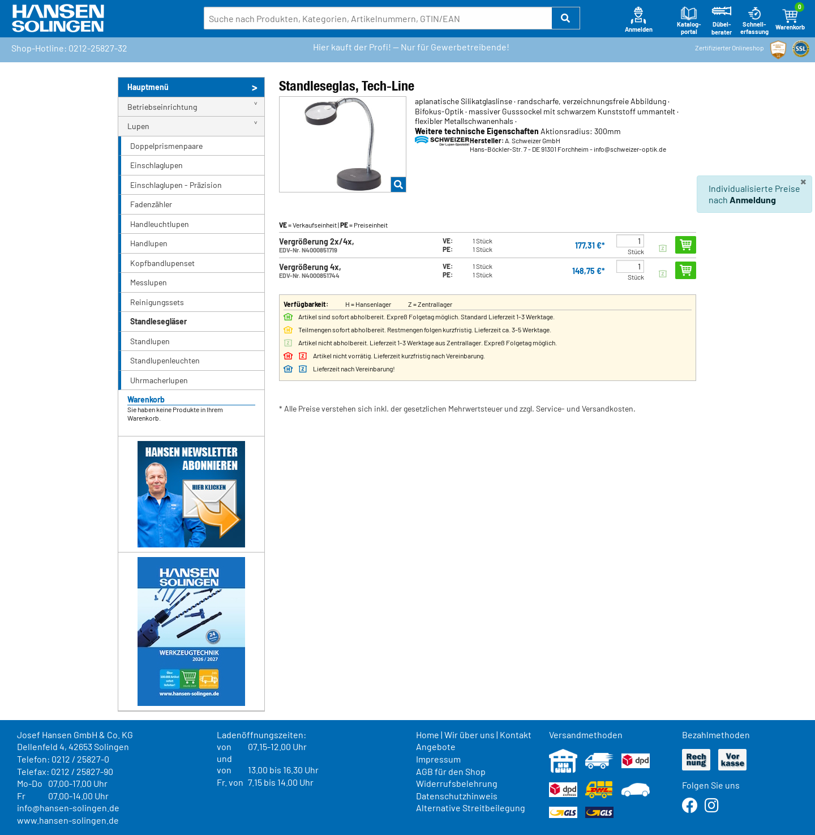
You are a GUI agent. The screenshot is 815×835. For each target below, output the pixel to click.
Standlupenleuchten (165, 360)
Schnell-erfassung (754, 21)
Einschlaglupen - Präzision (176, 185)
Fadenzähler (151, 204)
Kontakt (515, 734)
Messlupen (148, 282)
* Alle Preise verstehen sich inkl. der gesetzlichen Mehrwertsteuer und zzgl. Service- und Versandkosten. (457, 408)
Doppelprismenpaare (166, 146)
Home (427, 734)
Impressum (438, 758)
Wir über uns (469, 734)
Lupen (138, 126)
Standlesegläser (158, 321)
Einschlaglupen (156, 165)
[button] (566, 18)
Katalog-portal (689, 21)
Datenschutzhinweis (456, 795)
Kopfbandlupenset (162, 263)
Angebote (436, 746)
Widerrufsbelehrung (456, 783)
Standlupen (150, 341)
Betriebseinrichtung (162, 107)
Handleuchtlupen (159, 224)
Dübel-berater (721, 21)
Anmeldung (753, 199)
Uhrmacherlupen (159, 380)
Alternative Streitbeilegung (470, 807)
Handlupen (149, 243)
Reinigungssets (157, 302)
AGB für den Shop (451, 771)
